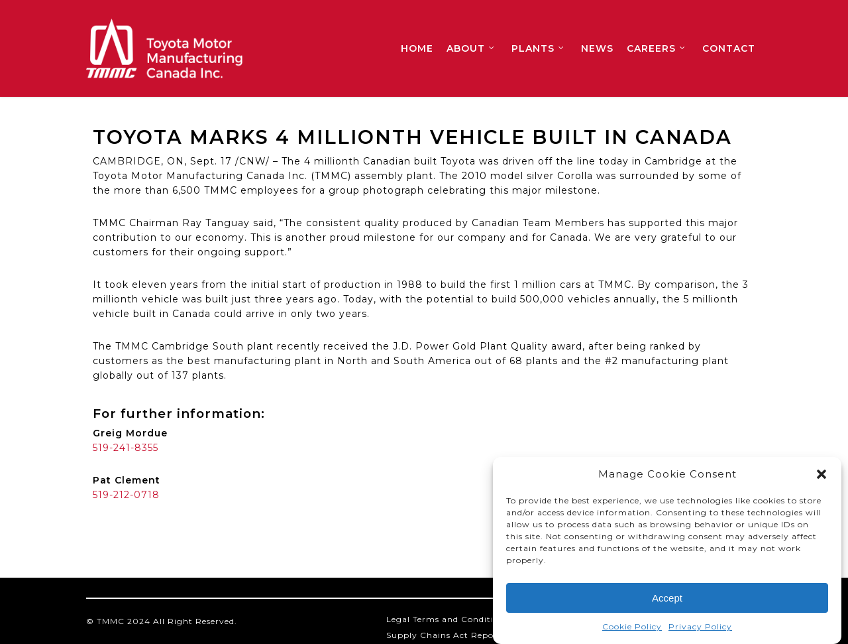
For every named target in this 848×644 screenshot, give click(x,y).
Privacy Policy (700, 628)
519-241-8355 (125, 448)
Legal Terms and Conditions (447, 619)
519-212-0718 (126, 495)
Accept (667, 598)
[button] (821, 475)
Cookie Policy (632, 628)
